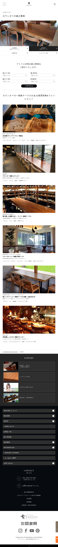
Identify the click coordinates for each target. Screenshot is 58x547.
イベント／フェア (56, 527)
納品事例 (7, 442)
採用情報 (29, 502)
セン (10, 301)
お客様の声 (14, 53)
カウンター (15, 140)
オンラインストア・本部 (22, 301)
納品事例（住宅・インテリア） (14, 48)
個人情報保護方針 (29, 492)
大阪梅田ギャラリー (22, 180)
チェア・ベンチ (6, 261)
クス (19, 140)
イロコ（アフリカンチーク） (14, 341)
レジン (28, 140)
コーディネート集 (43, 53)
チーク (10, 220)
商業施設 (32, 140)
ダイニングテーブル (7, 140)
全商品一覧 (7, 432)
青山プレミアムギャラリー (41, 140)
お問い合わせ (8, 463)
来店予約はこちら (56, 539)
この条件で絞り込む (29, 85)
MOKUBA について (10, 411)
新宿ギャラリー (21, 220)
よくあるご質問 (10, 458)
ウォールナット (20, 261)
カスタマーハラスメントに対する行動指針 (29, 495)
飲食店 (16, 180)
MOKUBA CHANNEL (12, 453)
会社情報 (29, 498)
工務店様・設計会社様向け (29, 505)
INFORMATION (9, 447)
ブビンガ (11, 180)
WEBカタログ (9, 426)
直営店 (6, 421)
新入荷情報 (7, 437)
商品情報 (7, 416)
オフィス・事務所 (28, 261)
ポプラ (23, 140)
